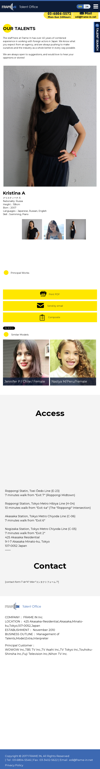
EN (80, 6)
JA (86, 6)
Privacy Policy (14, 765)
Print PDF (54, 294)
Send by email (55, 306)
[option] (50, 126)
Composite (54, 317)
